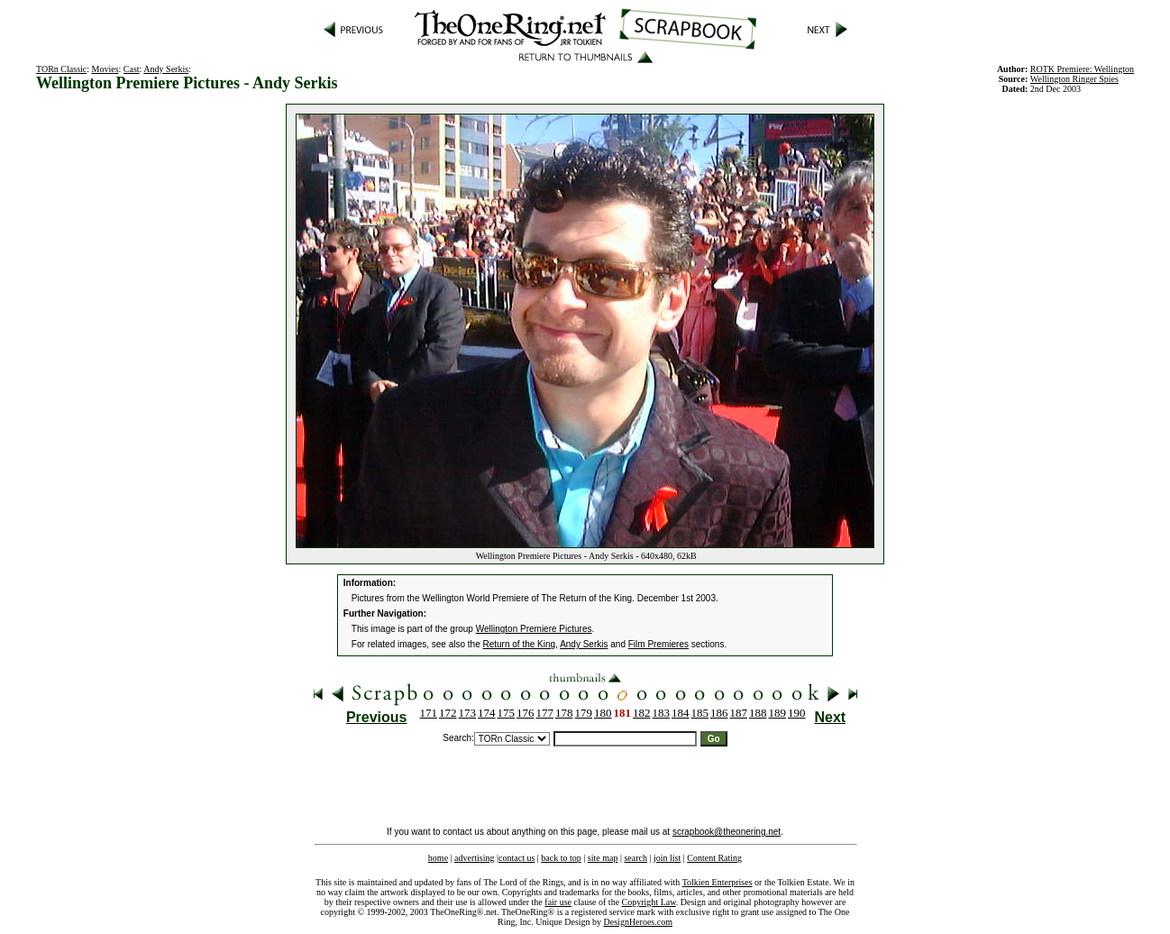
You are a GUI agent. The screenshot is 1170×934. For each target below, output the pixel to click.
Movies (105, 69)
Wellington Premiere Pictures (534, 629)
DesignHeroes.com (638, 922)
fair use (557, 902)
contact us (516, 858)
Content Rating (714, 858)
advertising (474, 858)
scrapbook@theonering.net (726, 832)
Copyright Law (649, 902)
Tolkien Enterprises (717, 882)
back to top (560, 858)
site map (603, 858)
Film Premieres (658, 644)
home (438, 858)
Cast (131, 69)
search (635, 858)
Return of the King (519, 644)
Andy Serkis (165, 69)
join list (667, 858)
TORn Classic (61, 69)
